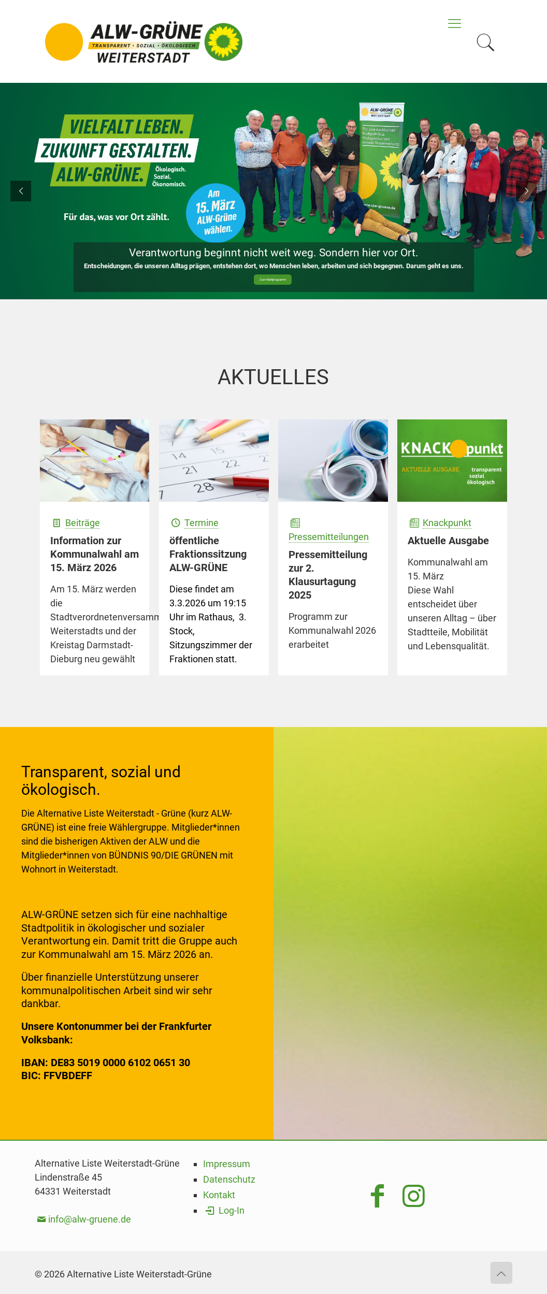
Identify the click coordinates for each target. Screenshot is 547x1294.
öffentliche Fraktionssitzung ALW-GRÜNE (208, 554)
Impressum (226, 1163)
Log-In (223, 1210)
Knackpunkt (447, 522)
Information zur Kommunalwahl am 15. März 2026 (94, 554)
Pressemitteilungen (329, 536)
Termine (201, 522)
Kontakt (219, 1194)
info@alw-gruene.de (89, 1219)
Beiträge (82, 522)
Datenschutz (229, 1179)
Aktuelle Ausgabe (448, 540)
